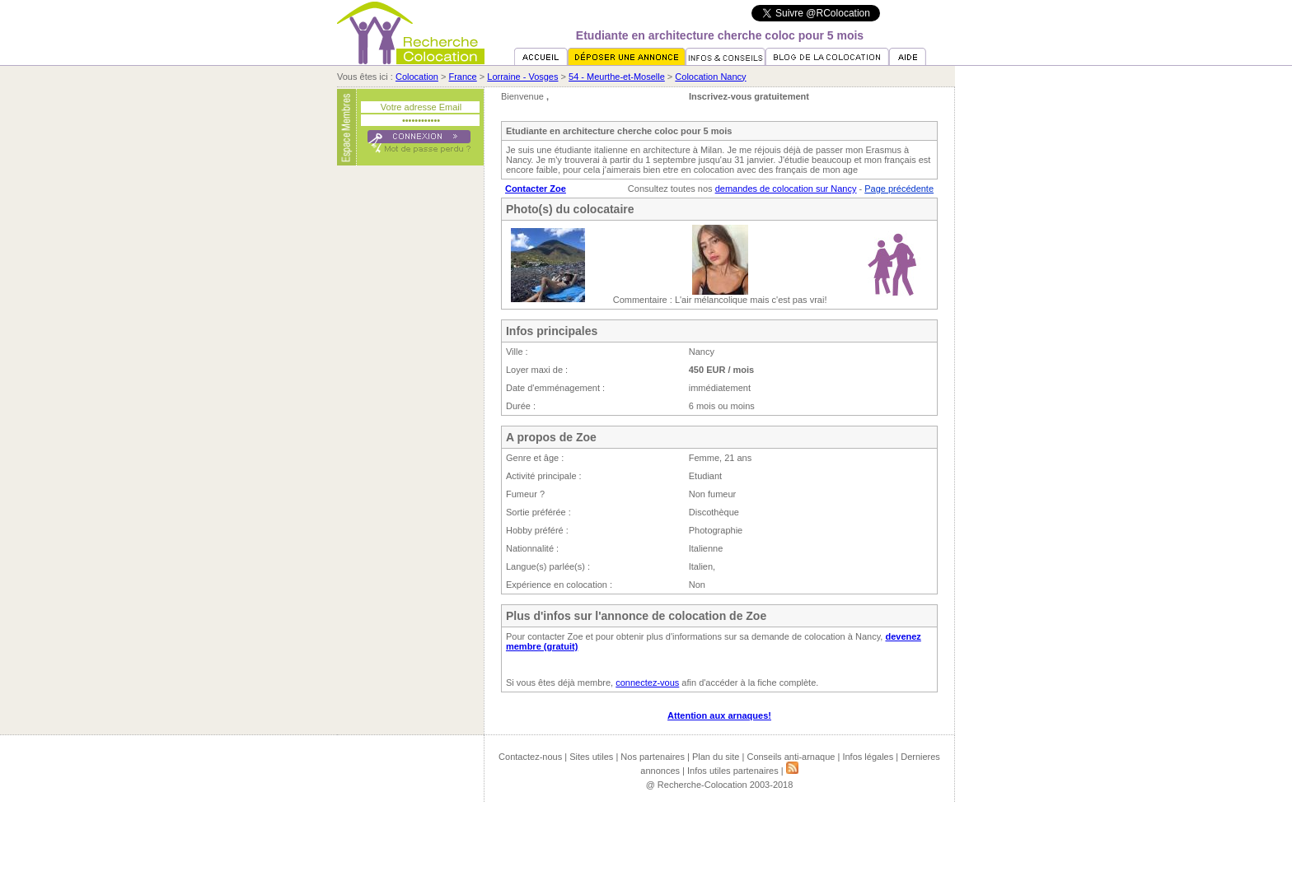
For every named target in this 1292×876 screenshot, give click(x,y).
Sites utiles (591, 757)
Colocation (417, 77)
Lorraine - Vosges (522, 77)
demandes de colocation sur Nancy (786, 188)
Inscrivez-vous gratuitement (749, 96)
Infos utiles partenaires (733, 771)
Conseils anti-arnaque (791, 757)
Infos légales (867, 757)
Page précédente (899, 188)
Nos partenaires (652, 757)
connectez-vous (647, 682)
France (462, 77)
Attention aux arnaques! (719, 715)
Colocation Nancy (710, 77)
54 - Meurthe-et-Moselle (617, 77)
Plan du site (715, 757)
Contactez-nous (530, 757)
